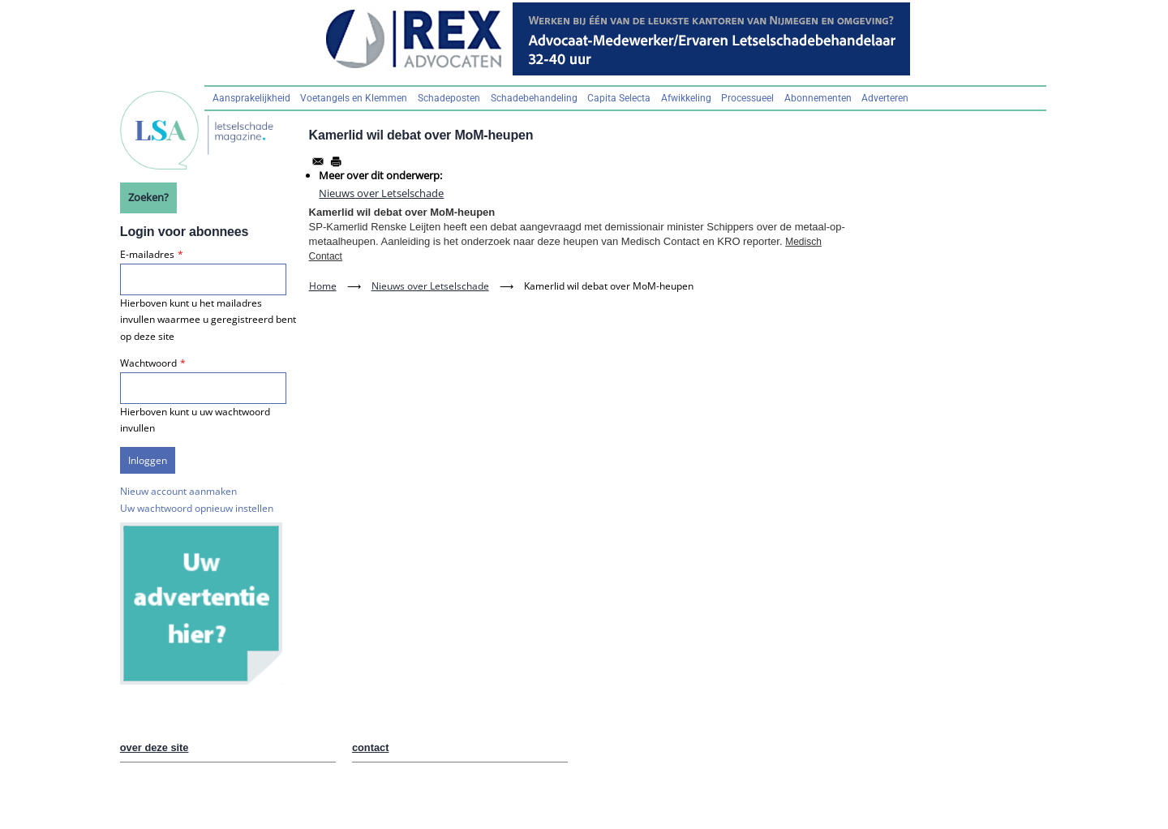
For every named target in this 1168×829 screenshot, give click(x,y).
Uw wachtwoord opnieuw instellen (196, 508)
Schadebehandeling (534, 98)
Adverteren (884, 98)
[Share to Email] (318, 161)
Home (323, 286)
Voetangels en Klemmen (353, 98)
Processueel (747, 98)
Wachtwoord (148, 363)
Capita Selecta (619, 98)
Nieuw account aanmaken (178, 491)
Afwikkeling (686, 98)
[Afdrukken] (335, 161)
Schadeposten (449, 98)
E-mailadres (147, 254)
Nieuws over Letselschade (381, 193)
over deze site (154, 747)
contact (370, 747)
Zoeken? (148, 197)
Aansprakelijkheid (251, 98)
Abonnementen (818, 98)
